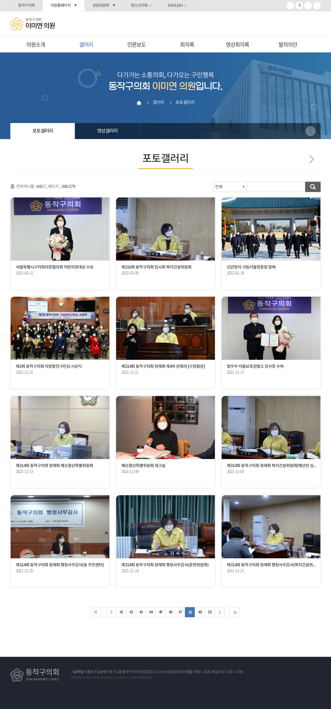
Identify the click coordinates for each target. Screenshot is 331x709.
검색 (313, 187)
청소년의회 (139, 5)
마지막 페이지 (235, 612)
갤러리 (86, 44)
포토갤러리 (42, 131)
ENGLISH (175, 5)
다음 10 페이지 (219, 612)
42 (131, 612)
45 (160, 612)
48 (190, 612)
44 (151, 612)
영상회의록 (237, 44)
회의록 (187, 44)
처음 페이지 (96, 612)
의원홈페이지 (60, 5)
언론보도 (136, 44)
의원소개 (35, 44)
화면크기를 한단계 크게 (290, 5)
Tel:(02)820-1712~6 (150, 672)
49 (200, 612)
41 (121, 612)
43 (141, 612)
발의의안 (288, 44)
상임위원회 (100, 5)
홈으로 (138, 102)
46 (170, 612)
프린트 (317, 5)
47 (180, 612)
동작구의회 (26, 5)
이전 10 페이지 (111, 612)
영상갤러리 (107, 131)
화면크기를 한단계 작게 (308, 5)
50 (210, 612)
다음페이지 (310, 159)
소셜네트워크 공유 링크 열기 (310, 131)
